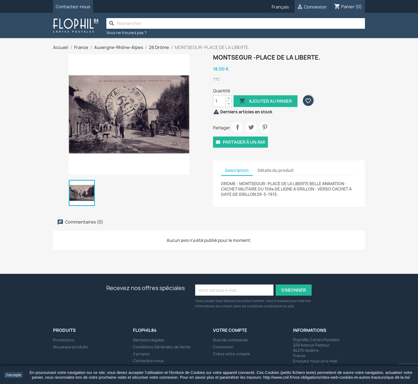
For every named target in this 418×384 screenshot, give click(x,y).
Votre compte (230, 330)
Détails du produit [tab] (276, 170)
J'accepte (13, 375)
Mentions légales (148, 339)
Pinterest (264, 127)
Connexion (223, 346)
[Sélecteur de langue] (283, 7)
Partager (237, 127)
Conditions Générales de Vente (162, 346)
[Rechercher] (235, 23)
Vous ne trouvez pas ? (126, 32)
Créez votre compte (231, 353)
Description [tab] (237, 170)
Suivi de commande (230, 339)
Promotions (63, 339)
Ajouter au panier (265, 101)
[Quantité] (219, 101)
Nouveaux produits (70, 346)
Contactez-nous (73, 7)
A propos (141, 353)
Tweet (251, 127)
